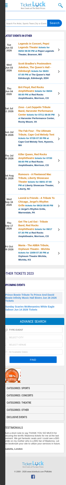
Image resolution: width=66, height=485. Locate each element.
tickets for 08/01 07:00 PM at (36, 181)
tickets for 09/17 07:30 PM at (35, 229)
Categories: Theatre (19, 402)
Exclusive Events (17, 417)
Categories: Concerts (20, 395)
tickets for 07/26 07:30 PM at (36, 138)
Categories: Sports (18, 388)
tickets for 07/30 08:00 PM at (35, 160)
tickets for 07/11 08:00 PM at (36, 114)
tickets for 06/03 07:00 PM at (34, 70)
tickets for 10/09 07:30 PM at (34, 252)
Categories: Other (18, 410)
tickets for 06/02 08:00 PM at (36, 49)
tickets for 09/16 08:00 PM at (36, 205)
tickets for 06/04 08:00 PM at (35, 92)
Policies (48, 471)
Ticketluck (33, 5)
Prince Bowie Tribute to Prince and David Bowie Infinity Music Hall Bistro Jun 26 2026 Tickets (31, 297)
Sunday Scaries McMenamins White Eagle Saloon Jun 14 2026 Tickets (29, 308)
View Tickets (59, 50)
